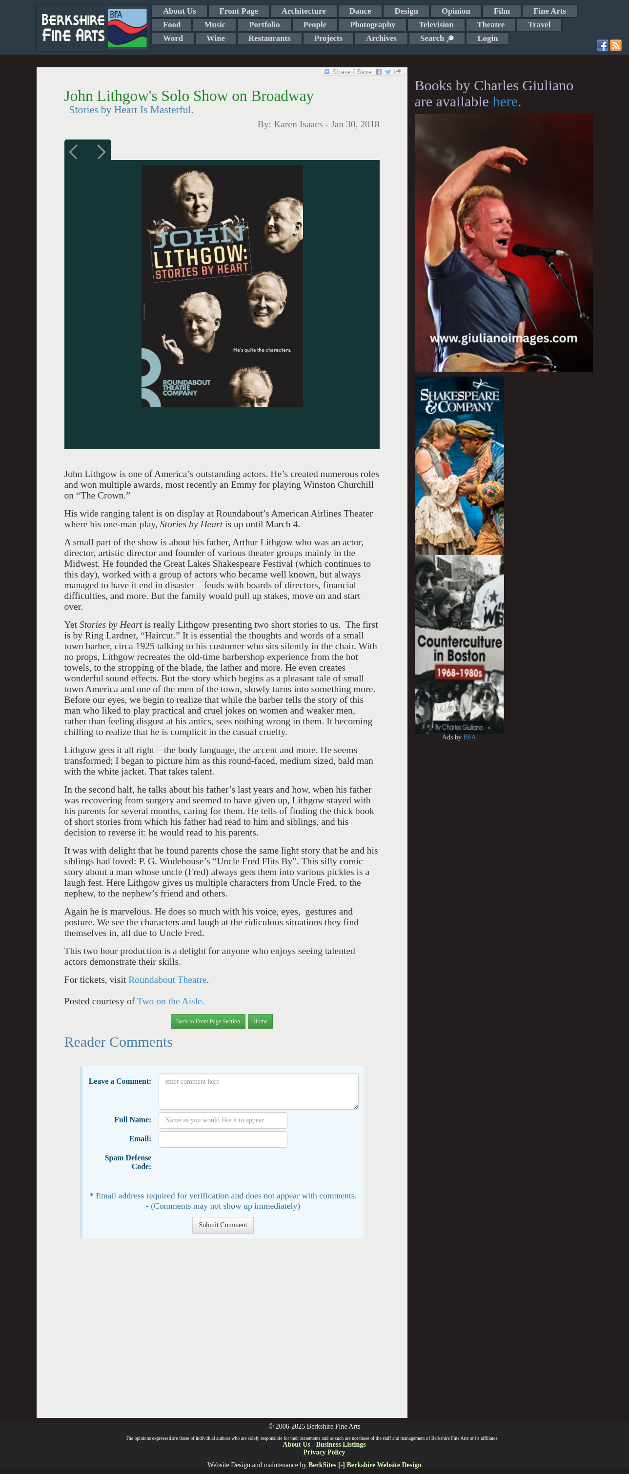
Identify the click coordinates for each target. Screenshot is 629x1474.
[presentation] (233, 1169)
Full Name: (132, 1119)
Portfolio (264, 24)
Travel (539, 24)
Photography (372, 24)
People (315, 24)
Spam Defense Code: (128, 1162)
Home (260, 1021)
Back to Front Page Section (208, 1021)
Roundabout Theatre (167, 980)
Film (502, 11)
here (505, 101)
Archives (381, 38)
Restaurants (269, 38)
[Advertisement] (222, 1333)
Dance (360, 11)
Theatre (491, 24)
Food (172, 24)
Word (173, 38)
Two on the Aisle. (170, 1001)
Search (437, 38)
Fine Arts (549, 11)
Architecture (304, 11)
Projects (328, 38)
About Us (179, 11)
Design (406, 11)
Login (487, 38)
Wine (215, 38)
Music (214, 24)
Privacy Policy (324, 1452)
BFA (469, 737)
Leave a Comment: (120, 1081)
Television (436, 24)
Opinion (456, 11)
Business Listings (340, 1444)
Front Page (239, 11)
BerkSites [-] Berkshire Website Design (365, 1465)
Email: (140, 1139)
